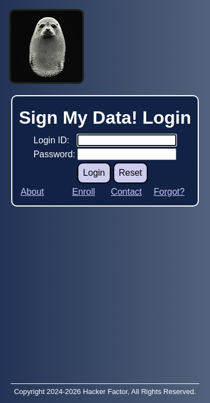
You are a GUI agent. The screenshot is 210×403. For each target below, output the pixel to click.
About (32, 191)
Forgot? (168, 191)
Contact (126, 191)
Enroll (83, 191)
